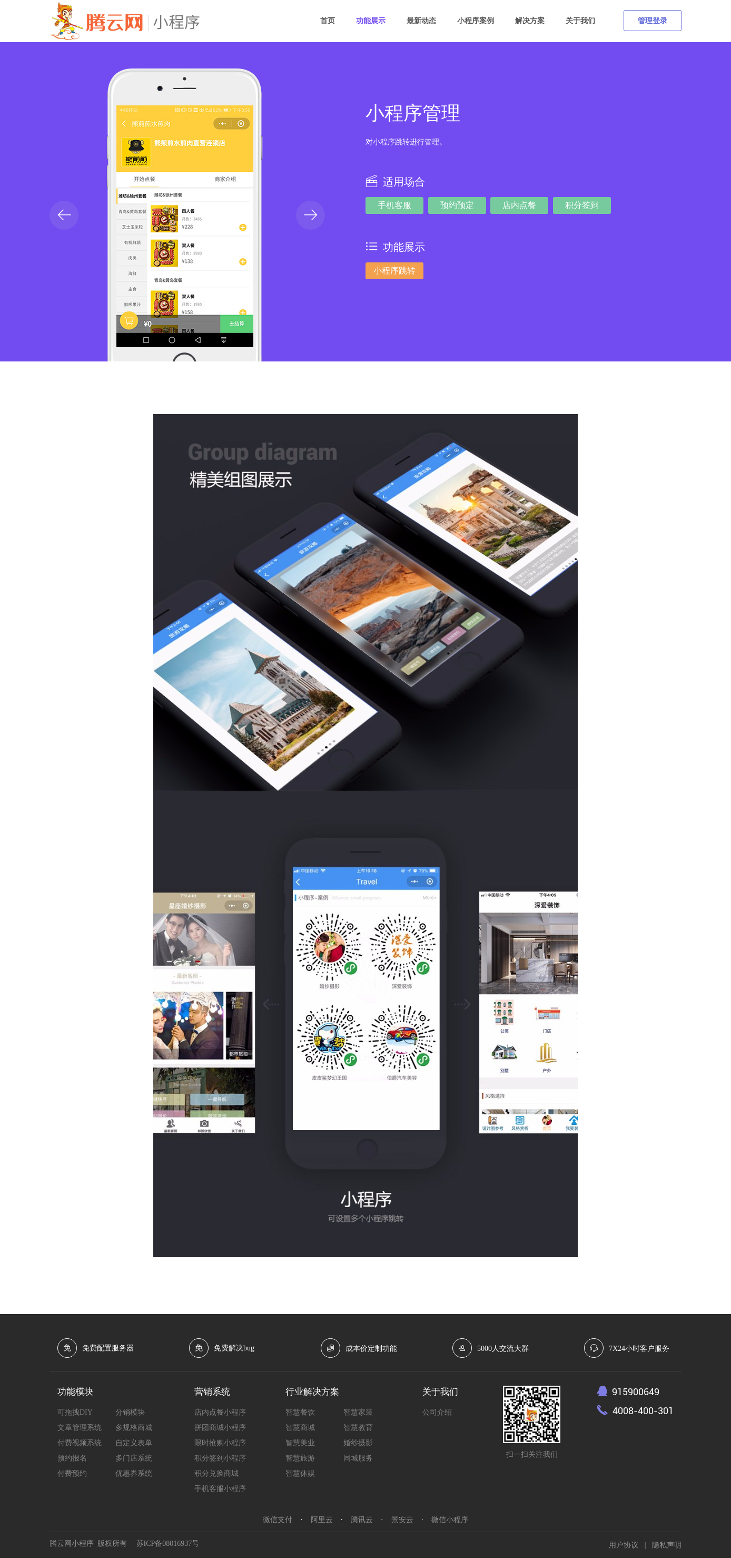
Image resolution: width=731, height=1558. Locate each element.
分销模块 (130, 1412)
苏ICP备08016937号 (168, 1543)
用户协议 (623, 1545)
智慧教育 (358, 1428)
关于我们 (580, 21)
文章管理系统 (79, 1428)
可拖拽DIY (75, 1412)
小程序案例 (475, 21)
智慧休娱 (300, 1473)
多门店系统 (133, 1458)
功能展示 (371, 21)
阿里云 (322, 1520)
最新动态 (421, 21)
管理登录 (652, 21)
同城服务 (358, 1458)
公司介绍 (437, 1412)
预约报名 (72, 1458)
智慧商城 (300, 1428)
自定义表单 (133, 1443)
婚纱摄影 (358, 1443)
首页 (327, 21)
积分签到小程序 (220, 1458)
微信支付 (277, 1520)
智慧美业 (300, 1443)
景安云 (402, 1520)
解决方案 (530, 21)
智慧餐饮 (300, 1412)
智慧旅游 (300, 1458)
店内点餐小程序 (220, 1412)
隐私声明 (666, 1545)
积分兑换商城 (216, 1473)
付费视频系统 (79, 1443)
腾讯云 (362, 1520)
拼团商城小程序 (220, 1428)
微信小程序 (449, 1520)
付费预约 (72, 1473)
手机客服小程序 (220, 1489)
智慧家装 (358, 1412)
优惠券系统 (133, 1473)
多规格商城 (133, 1428)
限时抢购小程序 (220, 1443)
